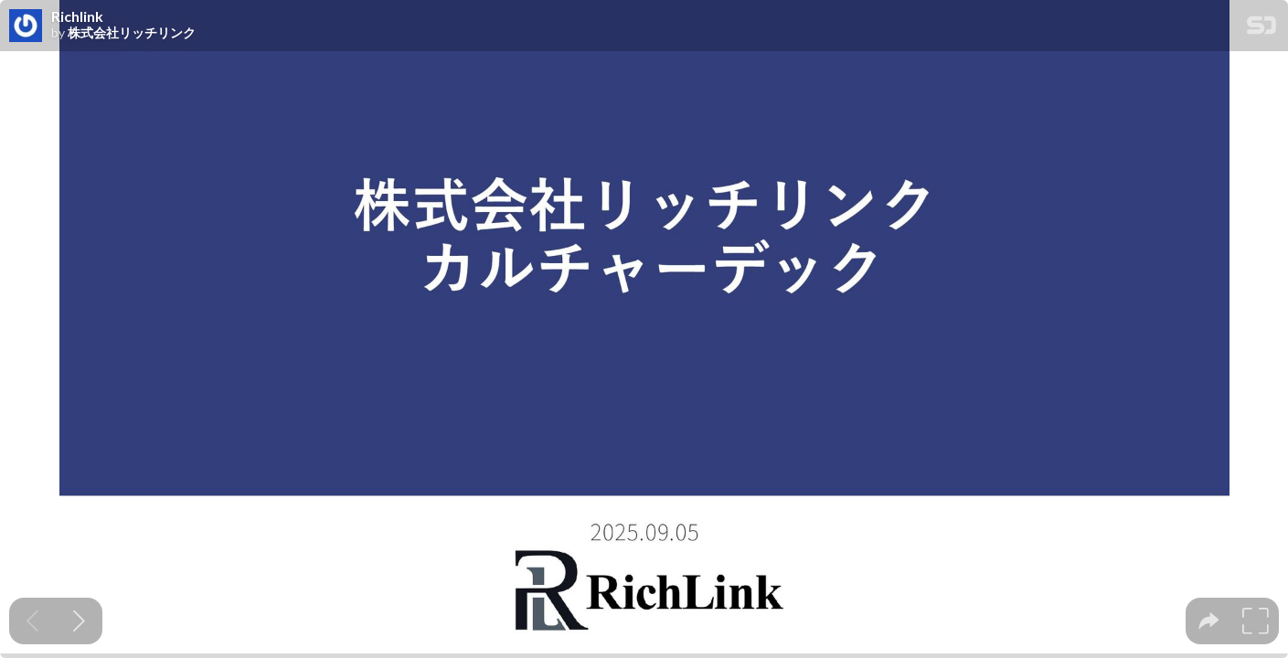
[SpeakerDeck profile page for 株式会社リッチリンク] (25, 26)
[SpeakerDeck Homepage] (1261, 28)
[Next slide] (79, 621)
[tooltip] (1208, 621)
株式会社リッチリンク (132, 33)
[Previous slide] (32, 621)
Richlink (77, 16)
